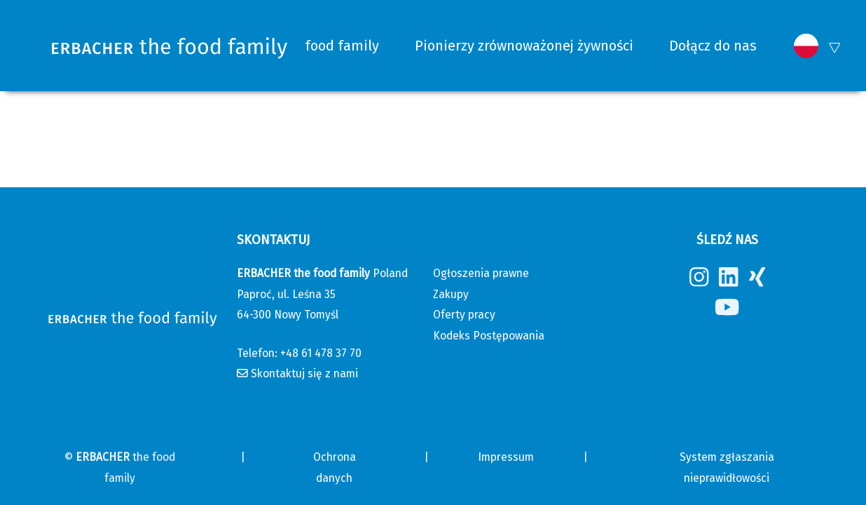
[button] (806, 46)
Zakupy (451, 294)
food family (342, 45)
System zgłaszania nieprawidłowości (727, 467)
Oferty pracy (464, 314)
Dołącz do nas (713, 45)
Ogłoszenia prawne (481, 273)
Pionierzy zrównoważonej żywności (524, 45)
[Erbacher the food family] (170, 46)
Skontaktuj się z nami (304, 373)
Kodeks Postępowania (488, 335)
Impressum (506, 457)
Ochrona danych (334, 467)
